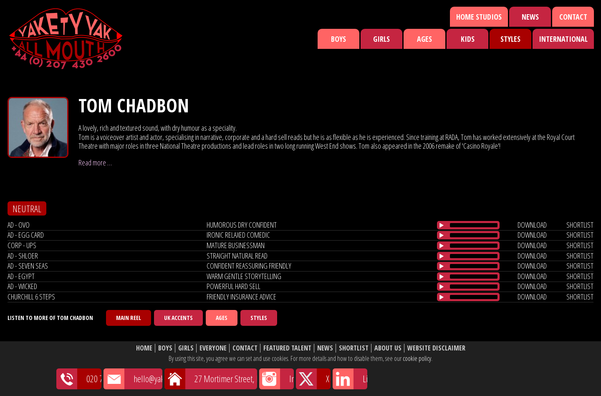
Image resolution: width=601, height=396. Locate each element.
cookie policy (417, 358)
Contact (573, 17)
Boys (338, 39)
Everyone (213, 348)
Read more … (95, 162)
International (563, 39)
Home (144, 348)
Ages (424, 39)
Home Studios (479, 17)
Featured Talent (287, 348)
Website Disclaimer (436, 348)
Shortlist (354, 348)
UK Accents (178, 318)
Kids (468, 39)
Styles (510, 39)
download (532, 225)
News (530, 17)
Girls (381, 39)
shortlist (579, 225)
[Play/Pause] (441, 225)
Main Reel (128, 318)
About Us (388, 348)
